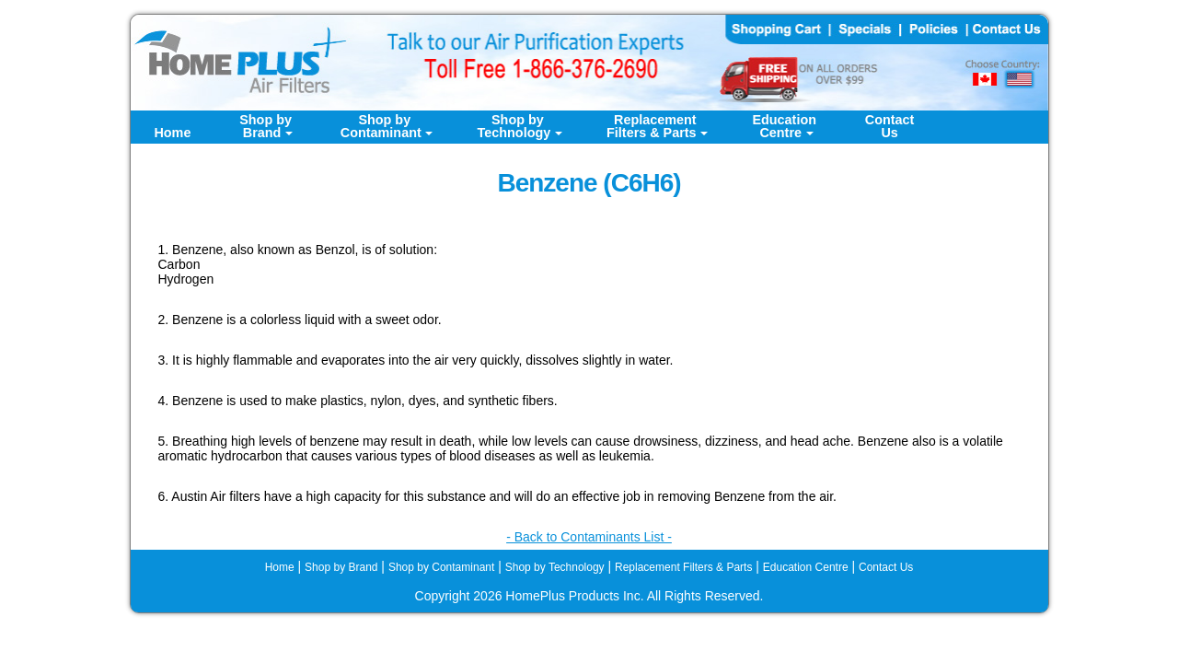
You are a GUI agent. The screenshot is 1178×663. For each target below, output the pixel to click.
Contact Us (886, 567)
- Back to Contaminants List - (589, 536)
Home (172, 132)
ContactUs (890, 126)
